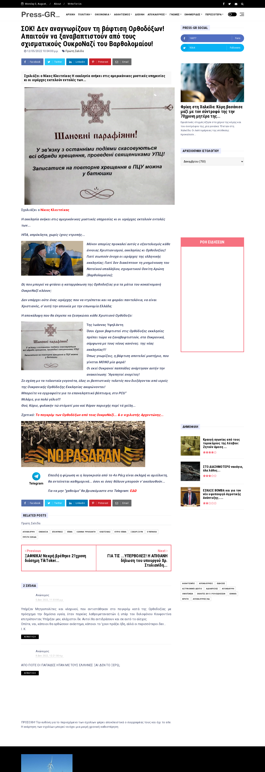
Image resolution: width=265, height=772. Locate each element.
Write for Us (74, 3)
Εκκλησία (43, 532)
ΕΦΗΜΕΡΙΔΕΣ (192, 14)
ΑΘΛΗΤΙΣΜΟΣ (122, 14)
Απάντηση (30, 637)
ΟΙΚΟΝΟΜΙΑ (102, 14)
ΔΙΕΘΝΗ (139, 14)
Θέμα (70, 532)
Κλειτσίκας (105, 532)
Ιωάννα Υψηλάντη (86, 532)
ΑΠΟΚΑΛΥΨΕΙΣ (156, 14)
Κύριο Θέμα (120, 532)
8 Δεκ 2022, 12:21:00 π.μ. (49, 655)
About (57, 3)
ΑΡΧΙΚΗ (70, 14)
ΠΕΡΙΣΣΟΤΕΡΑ (213, 14)
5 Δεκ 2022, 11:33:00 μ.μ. (50, 599)
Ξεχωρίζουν (136, 532)
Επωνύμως (57, 532)
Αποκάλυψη (29, 532)
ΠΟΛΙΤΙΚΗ (84, 14)
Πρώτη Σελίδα (75, 51)
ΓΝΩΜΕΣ (175, 14)
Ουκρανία (152, 532)
